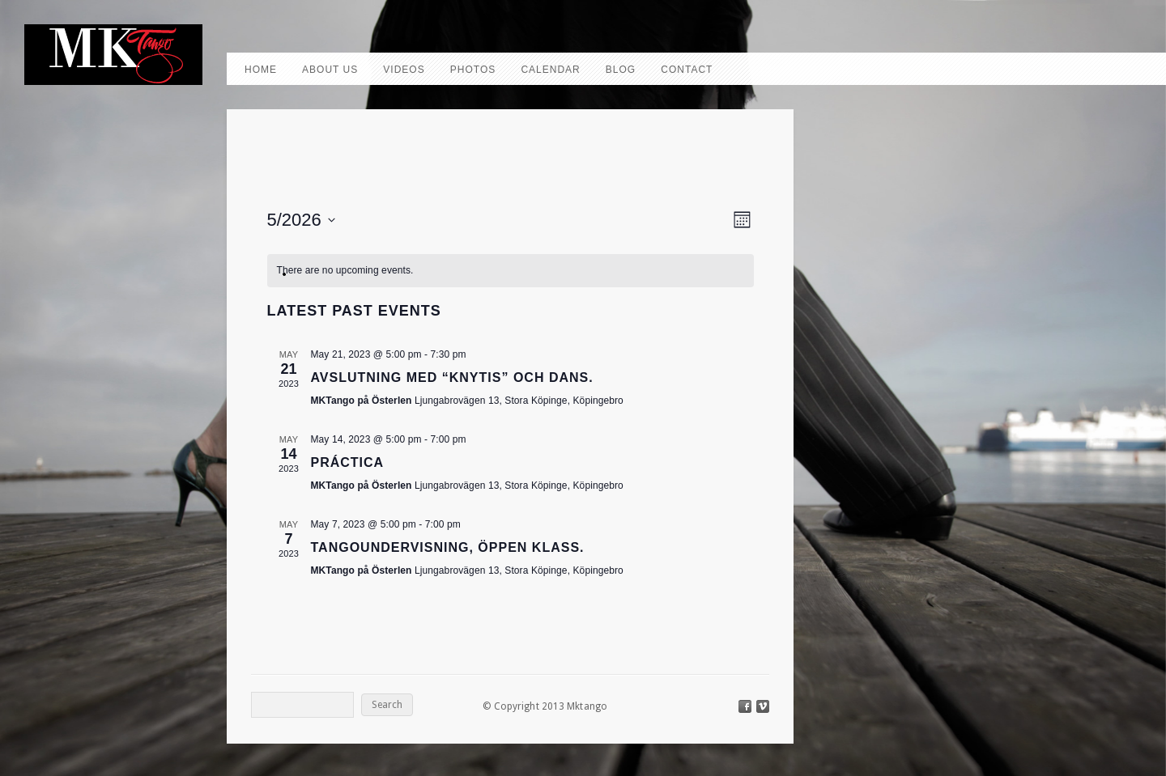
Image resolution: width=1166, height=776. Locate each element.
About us (330, 69)
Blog (621, 69)
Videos (403, 69)
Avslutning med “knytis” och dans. (452, 377)
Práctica (348, 462)
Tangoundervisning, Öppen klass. (448, 547)
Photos (473, 69)
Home (261, 69)
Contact (687, 69)
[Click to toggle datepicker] (301, 219)
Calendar (550, 69)
